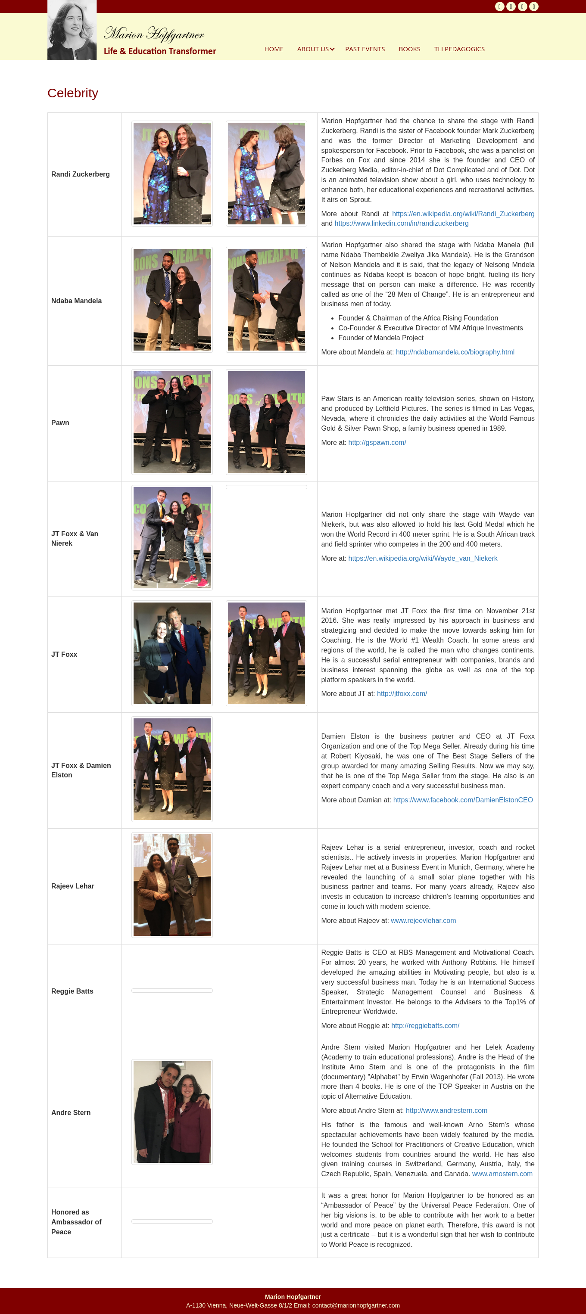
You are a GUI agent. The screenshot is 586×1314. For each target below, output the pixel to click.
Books (409, 48)
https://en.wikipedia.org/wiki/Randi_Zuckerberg (463, 213)
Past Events (365, 48)
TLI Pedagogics (459, 48)
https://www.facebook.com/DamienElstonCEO (463, 800)
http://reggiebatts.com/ (425, 1025)
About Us (313, 48)
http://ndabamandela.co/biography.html (455, 352)
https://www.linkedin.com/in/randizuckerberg (402, 223)
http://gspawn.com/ (377, 442)
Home (274, 48)
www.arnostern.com (502, 1173)
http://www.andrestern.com (446, 1110)
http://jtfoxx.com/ (402, 693)
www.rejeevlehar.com (423, 920)
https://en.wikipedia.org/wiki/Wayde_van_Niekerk (423, 558)
